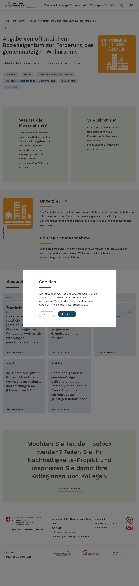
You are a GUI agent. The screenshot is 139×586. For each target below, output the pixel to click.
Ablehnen (47, 314)
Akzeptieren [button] (67, 314)
